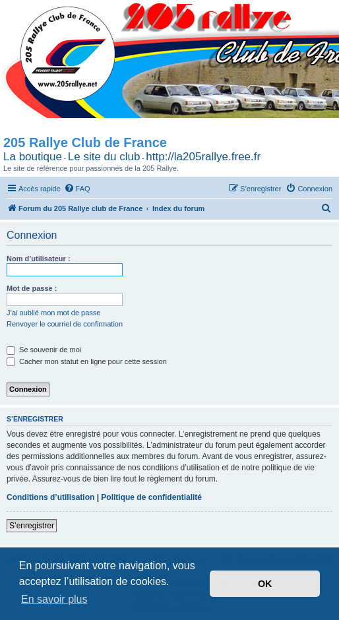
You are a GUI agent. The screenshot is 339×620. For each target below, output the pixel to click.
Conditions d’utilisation (50, 497)
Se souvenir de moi (44, 350)
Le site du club (104, 156)
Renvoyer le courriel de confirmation (65, 324)
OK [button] (265, 583)
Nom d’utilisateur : (39, 259)
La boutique (32, 156)
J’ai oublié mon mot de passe (53, 313)
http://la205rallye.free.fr (203, 156)
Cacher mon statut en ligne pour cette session (87, 361)
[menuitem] (77, 189)
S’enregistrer (31, 525)
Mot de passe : (32, 288)
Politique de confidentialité (151, 497)
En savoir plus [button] (54, 599)
